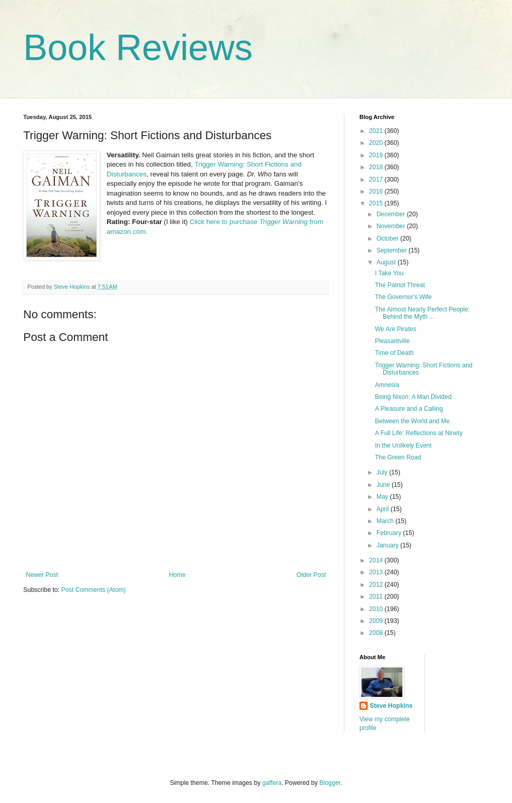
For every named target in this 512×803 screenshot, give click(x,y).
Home (177, 574)
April (383, 509)
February (390, 533)
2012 (377, 584)
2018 (377, 167)
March (386, 521)
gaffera (271, 782)
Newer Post (42, 574)
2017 (377, 179)
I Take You (389, 273)
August (387, 262)
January (388, 545)
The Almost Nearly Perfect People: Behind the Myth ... (422, 313)
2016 (377, 191)
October (388, 238)
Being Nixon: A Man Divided (413, 396)
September (393, 250)
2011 (377, 596)
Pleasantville (392, 341)
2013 (377, 572)
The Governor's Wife (403, 297)
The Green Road (398, 457)
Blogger (330, 782)
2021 (377, 131)
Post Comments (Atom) (93, 589)
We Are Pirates (395, 329)
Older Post (311, 574)
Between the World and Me (412, 421)
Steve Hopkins (391, 705)
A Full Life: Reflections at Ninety (418, 433)
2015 (377, 203)
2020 (377, 142)
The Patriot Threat (400, 285)
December (392, 214)
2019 (377, 155)
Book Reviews (138, 47)
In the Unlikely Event (403, 445)
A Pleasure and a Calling (409, 408)
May (383, 496)
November (392, 226)
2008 (377, 632)
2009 (377, 620)
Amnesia (387, 385)
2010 (377, 609)
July (383, 472)
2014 (377, 560)
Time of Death (394, 352)
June (384, 484)
